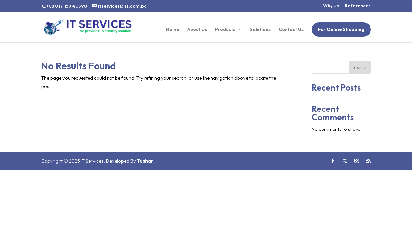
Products (225, 29)
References (358, 6)
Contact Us (291, 29)
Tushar (145, 161)
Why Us (331, 6)
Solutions (260, 29)
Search (360, 67)
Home (172, 29)
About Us (197, 29)
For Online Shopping (341, 29)
